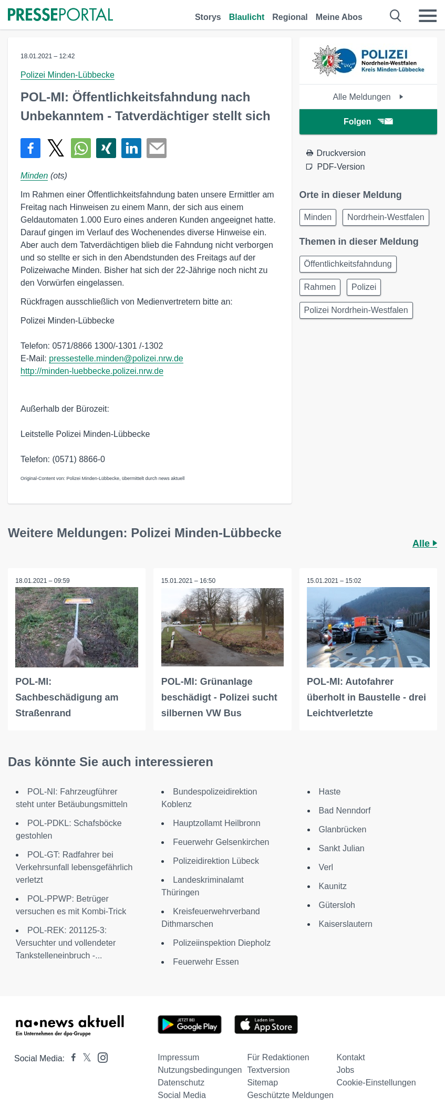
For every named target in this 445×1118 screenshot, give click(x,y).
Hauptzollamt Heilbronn (216, 822)
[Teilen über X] (56, 148)
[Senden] (157, 148)
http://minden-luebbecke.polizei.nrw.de (91, 371)
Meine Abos (339, 17)
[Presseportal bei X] (83, 1057)
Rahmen (320, 287)
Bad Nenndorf (345, 810)
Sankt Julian (342, 847)
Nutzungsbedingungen (200, 1069)
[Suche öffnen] (395, 15)
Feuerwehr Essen (206, 961)
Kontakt (351, 1056)
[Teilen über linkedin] (131, 148)
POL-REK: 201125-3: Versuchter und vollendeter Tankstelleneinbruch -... (66, 942)
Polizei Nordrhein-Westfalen (356, 310)
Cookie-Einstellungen (376, 1082)
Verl (326, 866)
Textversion (268, 1069)
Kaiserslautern (345, 923)
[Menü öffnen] (427, 15)
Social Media (182, 1094)
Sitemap (262, 1082)
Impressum (178, 1056)
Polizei (363, 287)
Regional (290, 17)
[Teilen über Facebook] (30, 148)
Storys (208, 17)
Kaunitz (333, 885)
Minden (34, 175)
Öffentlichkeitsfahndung (348, 263)
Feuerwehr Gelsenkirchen (221, 841)
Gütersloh (337, 904)
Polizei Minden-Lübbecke (67, 74)
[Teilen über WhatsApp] (81, 148)
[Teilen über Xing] (106, 148)
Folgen (368, 121)
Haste (330, 791)
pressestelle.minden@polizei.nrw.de (116, 358)
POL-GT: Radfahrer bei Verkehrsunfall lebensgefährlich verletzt (74, 867)
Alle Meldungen (368, 96)
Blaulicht (247, 17)
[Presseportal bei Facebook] (70, 1057)
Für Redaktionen (278, 1056)
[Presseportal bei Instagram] (99, 1056)
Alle (424, 543)
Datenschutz (181, 1082)
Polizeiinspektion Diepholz (222, 942)
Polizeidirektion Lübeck (216, 860)
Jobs (346, 1069)
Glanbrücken (343, 828)
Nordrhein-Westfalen (385, 217)
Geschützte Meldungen (290, 1094)
